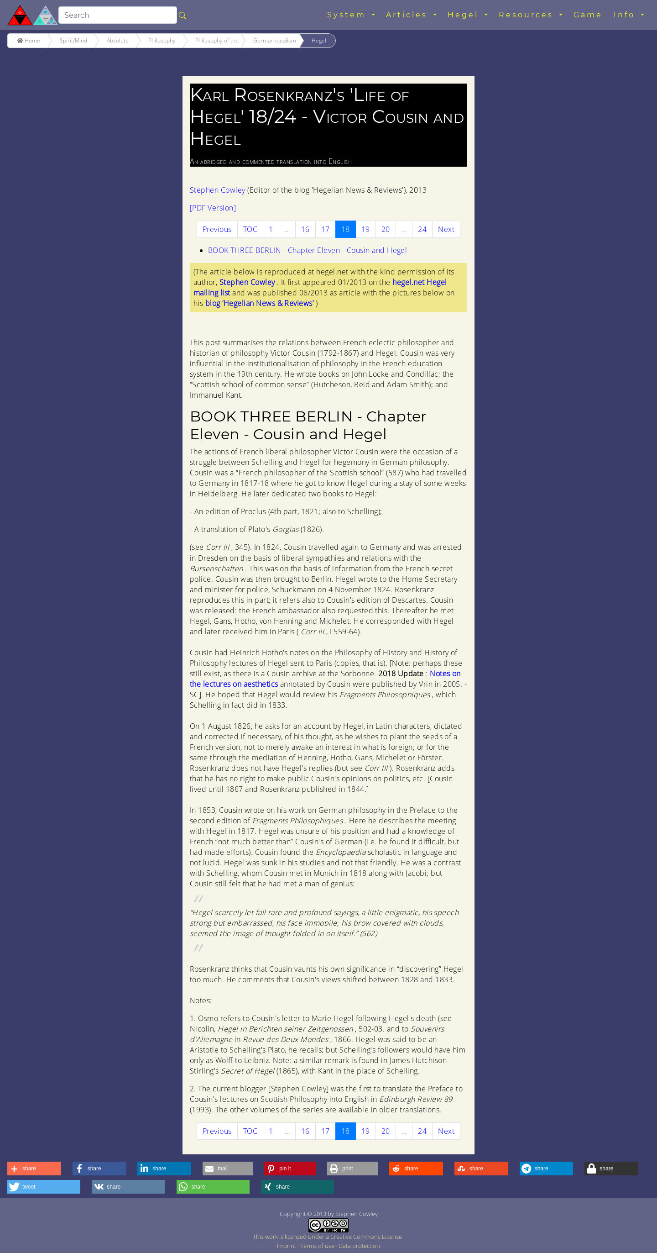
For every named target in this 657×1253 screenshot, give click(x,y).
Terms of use (318, 1246)
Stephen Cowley (218, 190)
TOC (250, 229)
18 (348, 229)
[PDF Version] (213, 208)
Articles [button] (408, 15)
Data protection (359, 1246)
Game (588, 15)
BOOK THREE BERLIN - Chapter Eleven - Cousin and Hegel (307, 250)
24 (422, 229)
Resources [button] (528, 15)
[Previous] (217, 229)
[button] (34, 1168)
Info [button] (626, 15)
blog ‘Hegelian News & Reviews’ (260, 303)
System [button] (348, 15)
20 (385, 229)
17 (325, 229)
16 (305, 229)
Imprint (287, 1246)
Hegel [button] (465, 15)
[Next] (446, 229)
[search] (117, 15)
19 (365, 229)
